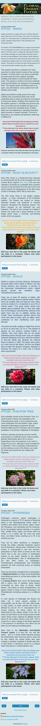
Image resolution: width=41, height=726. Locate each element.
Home (20, 706)
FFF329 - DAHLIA (12, 276)
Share (5, 164)
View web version (20, 710)
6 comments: (33, 694)
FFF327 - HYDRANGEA (15, 512)
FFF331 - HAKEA (11, 28)
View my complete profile (9, 719)
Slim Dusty (24, 182)
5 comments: (33, 265)
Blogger (24, 724)
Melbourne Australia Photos (13, 716)
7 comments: (33, 400)
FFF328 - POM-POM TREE (17, 411)
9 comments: (33, 161)
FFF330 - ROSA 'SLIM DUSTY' (19, 172)
